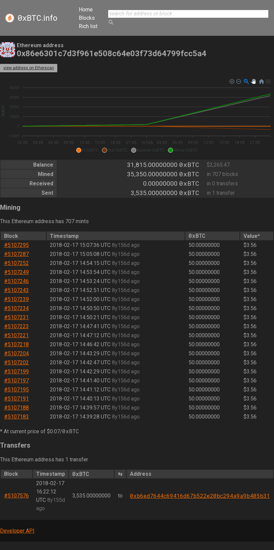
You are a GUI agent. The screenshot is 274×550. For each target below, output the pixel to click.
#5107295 (16, 245)
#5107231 (16, 317)
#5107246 (16, 281)
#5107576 (16, 495)
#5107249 (16, 272)
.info (37, 18)
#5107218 (16, 344)
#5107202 (16, 362)
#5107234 (16, 308)
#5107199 (16, 371)
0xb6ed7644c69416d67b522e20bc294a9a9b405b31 (200, 495)
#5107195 (16, 389)
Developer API (17, 531)
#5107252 (16, 263)
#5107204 (16, 353)
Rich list (88, 26)
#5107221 (16, 335)
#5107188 (16, 407)
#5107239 (16, 299)
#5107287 (16, 254)
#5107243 (16, 290)
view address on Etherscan (28, 68)
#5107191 (16, 398)
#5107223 (16, 326)
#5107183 (16, 417)
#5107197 (16, 380)
